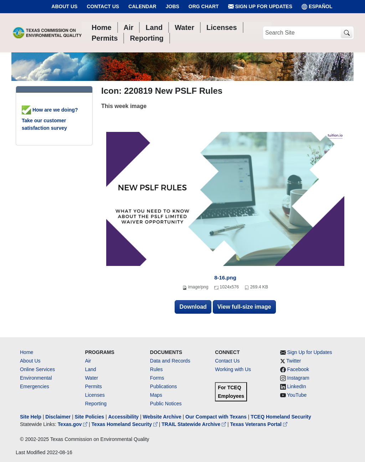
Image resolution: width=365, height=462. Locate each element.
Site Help (30, 417)
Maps (156, 395)
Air (88, 361)
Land (90, 369)
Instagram (298, 378)
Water (91, 378)
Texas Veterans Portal (258, 424)
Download (192, 307)
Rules (156, 369)
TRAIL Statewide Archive (194, 424)
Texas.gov (73, 424)
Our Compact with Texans (216, 417)
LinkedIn (296, 386)
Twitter (293, 361)
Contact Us (103, 6)
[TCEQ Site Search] (346, 32)
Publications (163, 386)
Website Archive (162, 417)
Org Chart (204, 6)
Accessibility (124, 417)
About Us (64, 6)
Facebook (298, 369)
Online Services (37, 369)
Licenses (94, 395)
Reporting (96, 403)
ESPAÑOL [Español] (317, 7)
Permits (93, 386)
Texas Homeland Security (125, 424)
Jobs (172, 6)
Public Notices (166, 403)
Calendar (142, 6)
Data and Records (170, 361)
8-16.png (225, 277)
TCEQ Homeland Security (281, 417)
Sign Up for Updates (260, 7)
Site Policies (89, 417)
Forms (157, 378)
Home (26, 352)
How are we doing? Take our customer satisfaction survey (50, 119)
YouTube (297, 395)
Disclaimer (58, 417)
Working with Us (233, 369)
